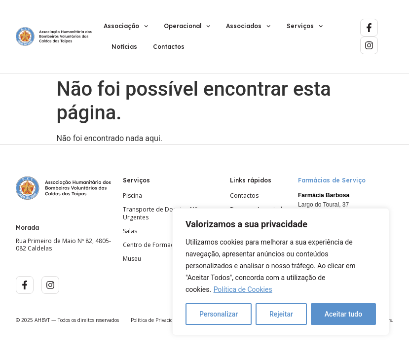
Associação (126, 26)
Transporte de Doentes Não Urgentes (162, 213)
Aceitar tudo (344, 314)
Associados (248, 26)
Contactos (169, 46)
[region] (280, 271)
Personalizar (218, 314)
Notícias (124, 46)
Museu (132, 259)
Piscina (132, 196)
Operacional (187, 26)
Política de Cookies (243, 289)
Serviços (305, 26)
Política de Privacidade (156, 320)
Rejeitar (281, 314)
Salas (130, 231)
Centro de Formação (152, 245)
